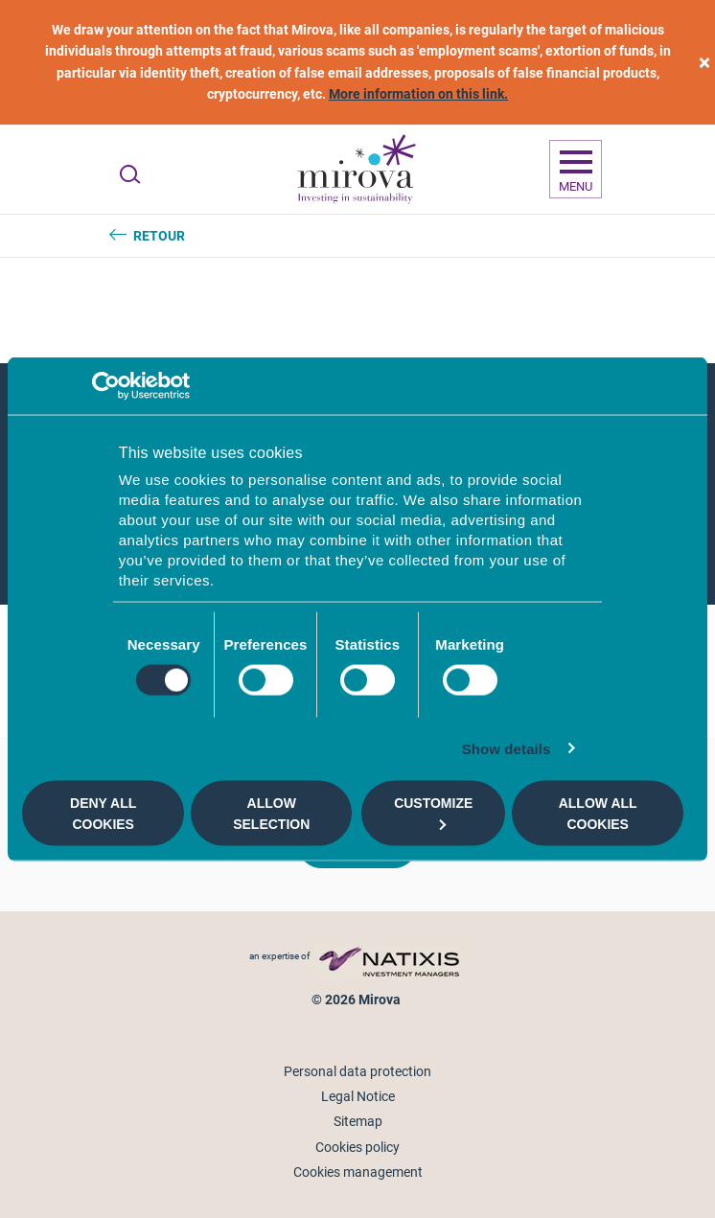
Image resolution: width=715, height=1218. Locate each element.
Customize (433, 812)
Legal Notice (358, 1096)
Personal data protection (357, 1071)
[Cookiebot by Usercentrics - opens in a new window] (106, 385)
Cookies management (358, 1172)
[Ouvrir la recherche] (130, 174)
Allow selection (271, 812)
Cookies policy (357, 1147)
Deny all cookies (103, 812)
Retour (159, 235)
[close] (704, 63)
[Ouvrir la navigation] (575, 169)
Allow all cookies (598, 812)
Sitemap (358, 1121)
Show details (506, 749)
